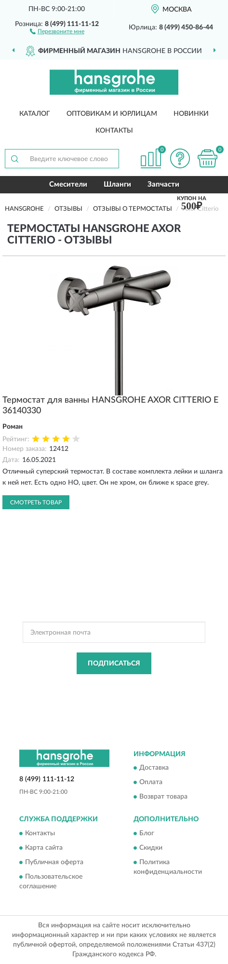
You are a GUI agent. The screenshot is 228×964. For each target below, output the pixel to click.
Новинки (191, 113)
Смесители (68, 184)
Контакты (114, 130)
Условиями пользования (95, 693)
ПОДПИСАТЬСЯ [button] (114, 663)
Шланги (117, 184)
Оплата (150, 782)
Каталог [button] (34, 113)
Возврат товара (163, 797)
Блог (146, 833)
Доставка (154, 768)
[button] (57, 31)
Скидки (150, 847)
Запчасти (163, 184)
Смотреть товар (36, 502)
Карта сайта (44, 847)
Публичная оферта (54, 862)
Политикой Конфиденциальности (159, 685)
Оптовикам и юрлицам (112, 113)
